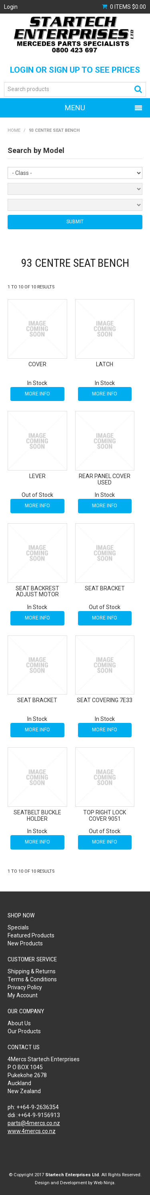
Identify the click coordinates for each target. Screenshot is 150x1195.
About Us (19, 1023)
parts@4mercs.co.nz (34, 1123)
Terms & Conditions (32, 979)
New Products (25, 943)
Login (11, 7)
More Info (37, 394)
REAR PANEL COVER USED (104, 479)
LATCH (104, 364)
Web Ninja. (105, 1182)
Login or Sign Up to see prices (75, 70)
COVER (37, 364)
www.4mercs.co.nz (32, 1131)
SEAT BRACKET (105, 588)
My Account (23, 995)
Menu (75, 107)
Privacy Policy (25, 987)
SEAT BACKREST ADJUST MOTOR (37, 591)
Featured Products (31, 935)
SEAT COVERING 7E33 (104, 700)
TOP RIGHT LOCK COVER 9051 (104, 815)
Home (14, 130)
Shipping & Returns (32, 971)
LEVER (37, 476)
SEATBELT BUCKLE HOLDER (37, 815)
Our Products (24, 1031)
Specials (18, 927)
